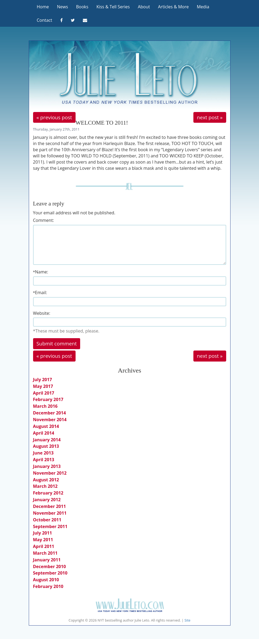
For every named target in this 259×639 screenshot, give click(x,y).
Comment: (43, 220)
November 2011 (50, 513)
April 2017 (43, 393)
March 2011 (45, 553)
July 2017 (42, 379)
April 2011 (43, 546)
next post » (209, 117)
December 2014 (49, 413)
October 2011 (47, 520)
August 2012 (46, 480)
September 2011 (50, 526)
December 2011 (49, 506)
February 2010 (48, 586)
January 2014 (47, 440)
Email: (40, 292)
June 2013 (43, 453)
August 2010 (46, 580)
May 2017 (43, 386)
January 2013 (47, 466)
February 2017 (48, 399)
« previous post (54, 117)
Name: (40, 272)
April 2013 (43, 460)
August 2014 (46, 426)
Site (187, 620)
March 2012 (45, 486)
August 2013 (46, 446)
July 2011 (42, 533)
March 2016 (45, 406)
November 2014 (50, 420)
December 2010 (49, 566)
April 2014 (43, 433)
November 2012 (50, 473)
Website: (41, 313)
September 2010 (50, 573)
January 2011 (47, 560)
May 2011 (43, 540)
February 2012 (48, 493)
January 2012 (47, 500)
